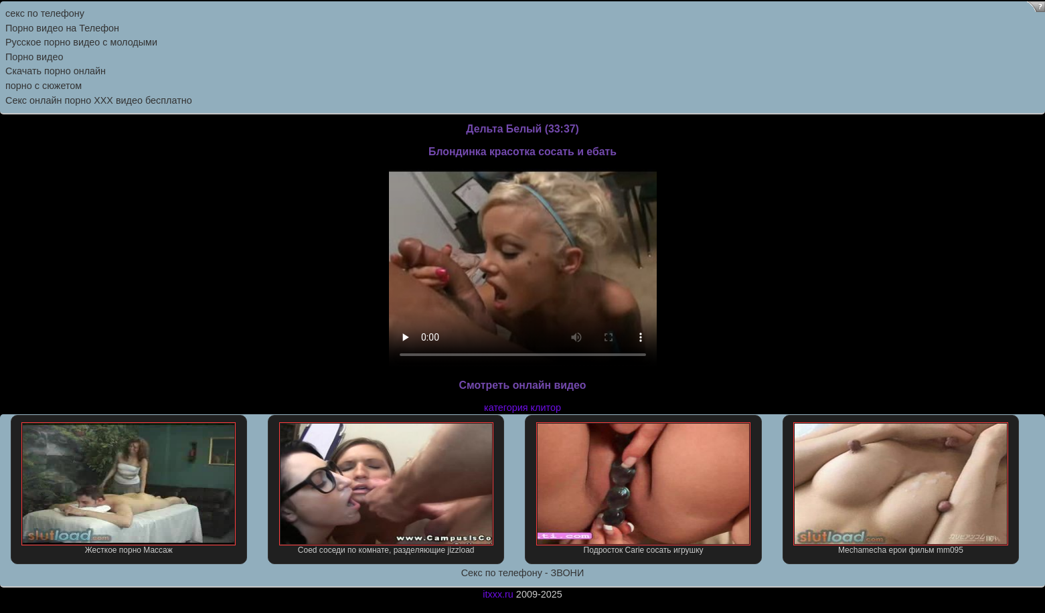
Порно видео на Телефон (62, 28)
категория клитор (522, 407)
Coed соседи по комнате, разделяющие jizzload (386, 488)
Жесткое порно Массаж (128, 488)
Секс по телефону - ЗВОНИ (522, 572)
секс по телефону (44, 13)
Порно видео (34, 57)
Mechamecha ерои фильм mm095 (900, 488)
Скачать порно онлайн (55, 71)
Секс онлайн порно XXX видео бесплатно (98, 100)
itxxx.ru (498, 594)
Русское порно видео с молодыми (81, 42)
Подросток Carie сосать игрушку (643, 488)
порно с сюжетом (43, 85)
